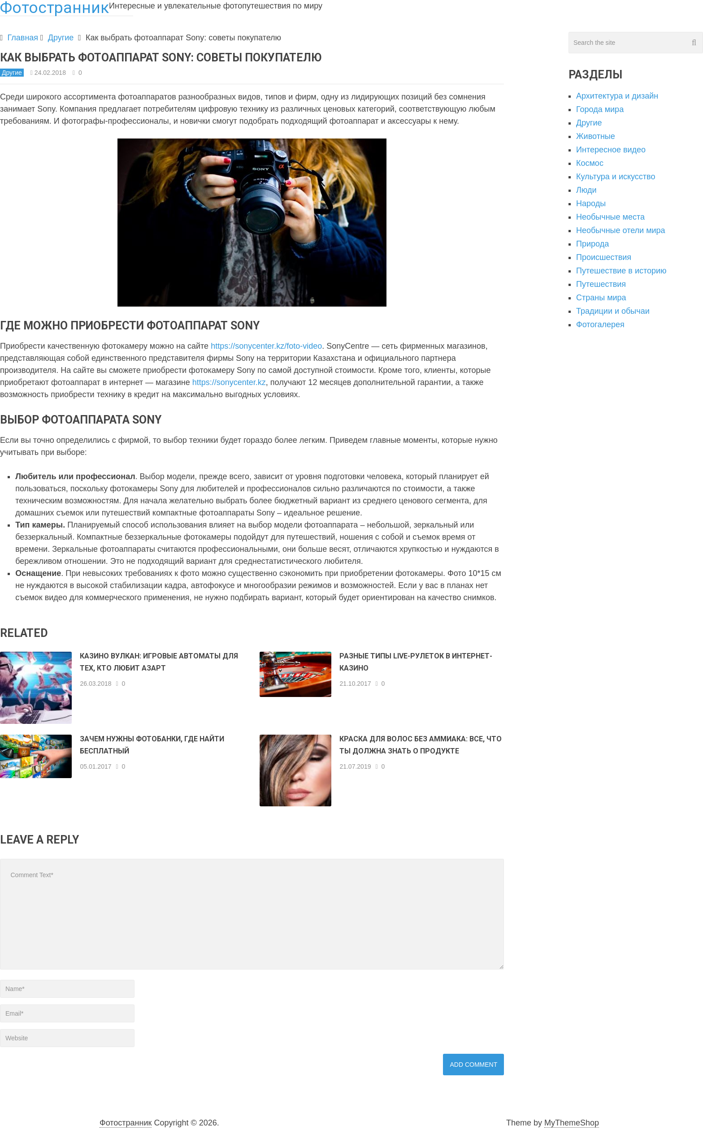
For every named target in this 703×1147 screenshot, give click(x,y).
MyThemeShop (571, 1122)
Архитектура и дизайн (617, 95)
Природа (592, 243)
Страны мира (601, 297)
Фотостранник (126, 1122)
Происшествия (603, 257)
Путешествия (601, 284)
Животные (595, 136)
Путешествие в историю (621, 270)
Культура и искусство (615, 176)
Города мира (600, 109)
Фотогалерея (600, 324)
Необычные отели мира (620, 230)
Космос (589, 163)
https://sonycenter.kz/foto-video (266, 346)
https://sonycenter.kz (229, 382)
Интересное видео (611, 149)
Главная (23, 37)
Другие (61, 37)
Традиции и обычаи (613, 311)
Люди (586, 190)
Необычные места (610, 216)
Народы (591, 203)
